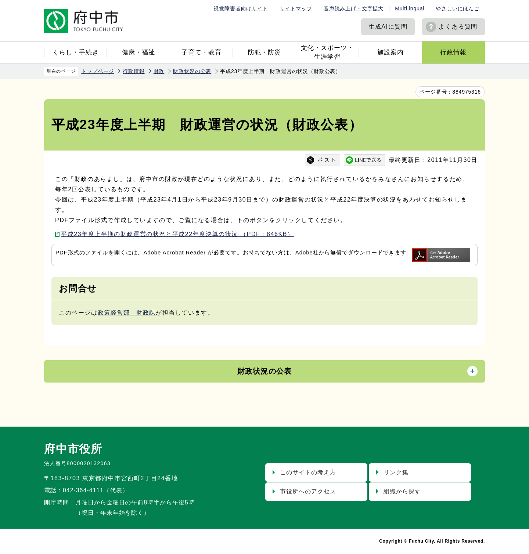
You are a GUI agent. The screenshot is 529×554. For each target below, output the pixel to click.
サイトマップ (296, 8)
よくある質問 (458, 26)
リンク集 (396, 472)
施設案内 (390, 52)
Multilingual (409, 8)
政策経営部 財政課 (127, 312)
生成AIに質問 (387, 26)
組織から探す (402, 491)
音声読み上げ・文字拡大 (354, 8)
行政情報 (453, 52)
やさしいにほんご (457, 8)
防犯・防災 (264, 52)
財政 (159, 71)
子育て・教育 (201, 52)
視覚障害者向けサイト (240, 8)
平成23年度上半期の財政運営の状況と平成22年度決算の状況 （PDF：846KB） (177, 234)
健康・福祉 (138, 52)
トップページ (97, 71)
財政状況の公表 (192, 71)
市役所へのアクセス (308, 491)
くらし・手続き (76, 52)
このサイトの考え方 (308, 472)
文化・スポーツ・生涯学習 (327, 52)
